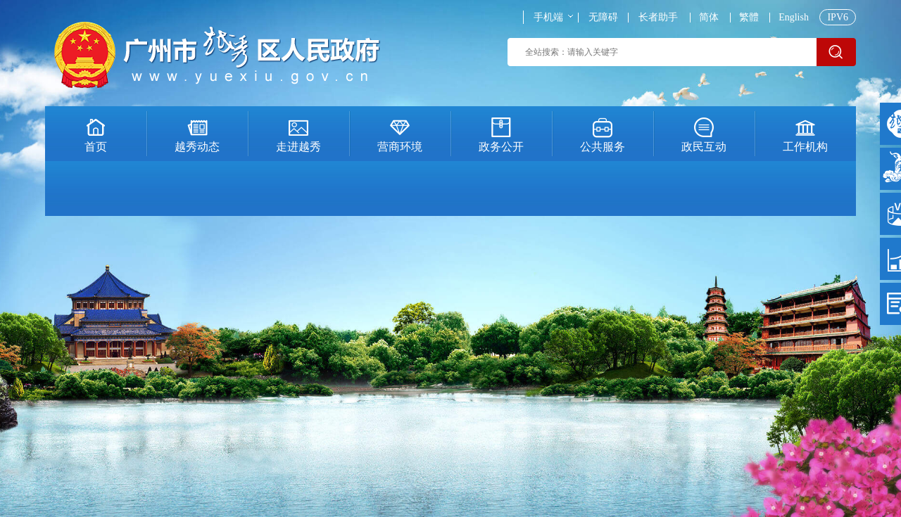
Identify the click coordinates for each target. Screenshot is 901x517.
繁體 (749, 18)
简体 (709, 18)
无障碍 (603, 18)
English (794, 18)
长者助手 (658, 18)
